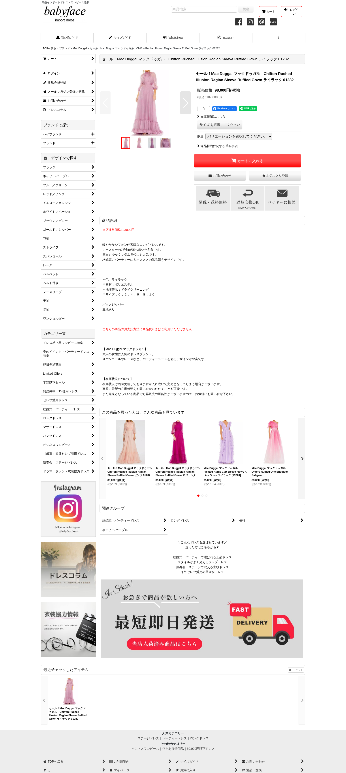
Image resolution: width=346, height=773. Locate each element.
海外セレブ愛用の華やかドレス (202, 572)
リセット (296, 670)
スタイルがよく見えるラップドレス (202, 562)
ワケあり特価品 (173, 748)
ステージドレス (148, 738)
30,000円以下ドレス (201, 748)
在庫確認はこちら (211, 116)
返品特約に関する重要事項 (217, 146)
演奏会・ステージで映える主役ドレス (202, 567)
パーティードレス (174, 738)
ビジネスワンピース (145, 748)
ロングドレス (199, 738)
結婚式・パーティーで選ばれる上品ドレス (202, 557)
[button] (278, 38)
